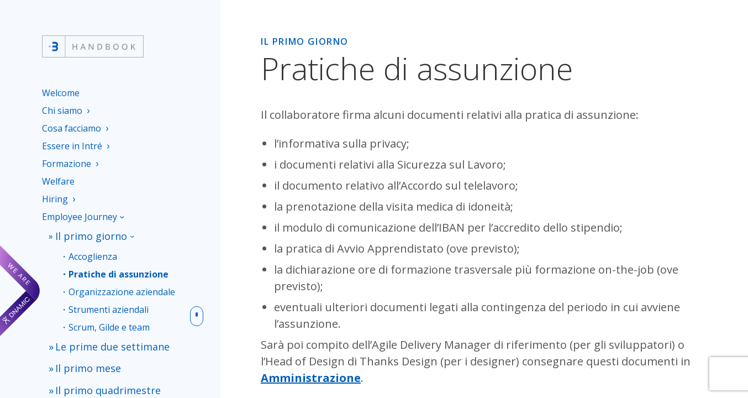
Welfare (58, 181)
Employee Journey (79, 217)
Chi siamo (62, 110)
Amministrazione (311, 377)
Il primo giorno (86, 234)
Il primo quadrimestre (100, 376)
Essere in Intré (72, 146)
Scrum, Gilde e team (109, 323)
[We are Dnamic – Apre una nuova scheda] (20, 290)
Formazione (66, 164)
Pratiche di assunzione (118, 270)
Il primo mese (83, 358)
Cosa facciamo (71, 128)
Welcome (61, 93)
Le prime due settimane (104, 341)
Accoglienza (93, 252)
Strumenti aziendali (109, 305)
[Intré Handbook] (93, 46)
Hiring (55, 199)
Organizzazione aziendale (122, 287)
